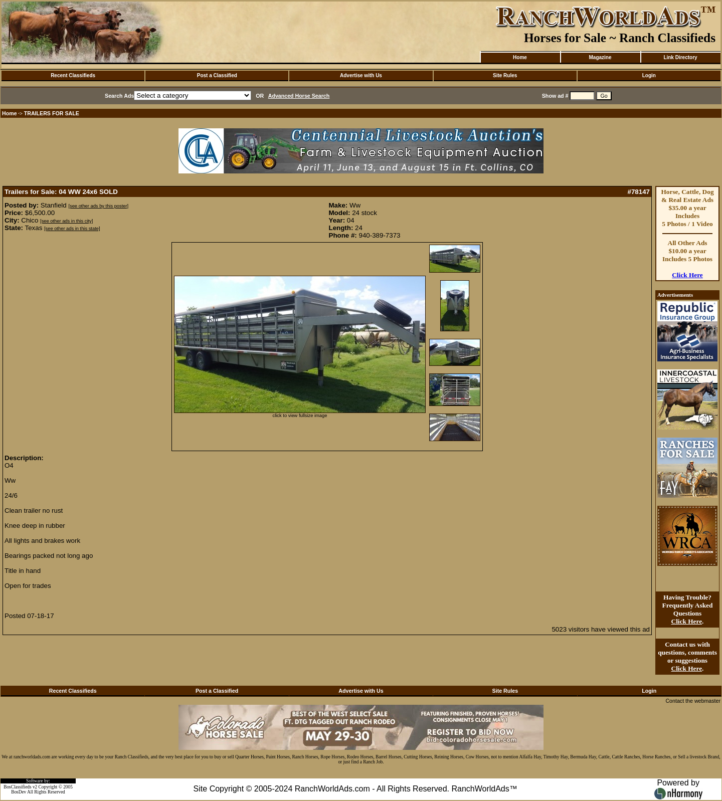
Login (649, 75)
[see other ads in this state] (72, 228)
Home (520, 57)
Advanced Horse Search (299, 96)
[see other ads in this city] (66, 221)
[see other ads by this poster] (98, 206)
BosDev (18, 791)
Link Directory (680, 57)
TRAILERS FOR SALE (51, 113)
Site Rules (505, 75)
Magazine (600, 57)
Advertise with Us (361, 75)
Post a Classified (217, 75)
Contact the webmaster (692, 701)
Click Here (687, 275)
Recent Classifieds (73, 75)
